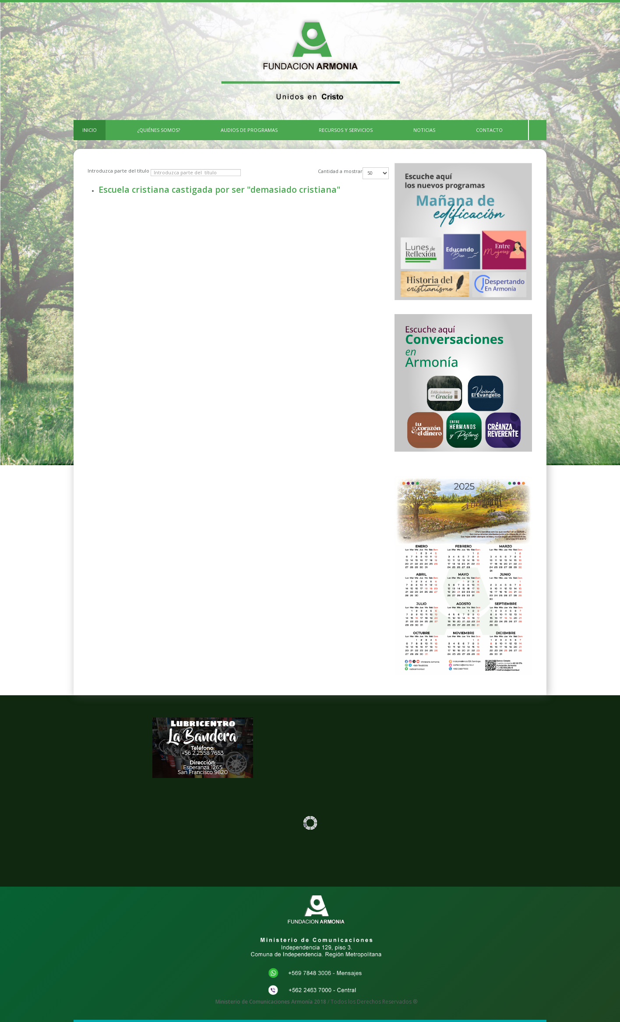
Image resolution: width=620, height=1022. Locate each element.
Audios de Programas (249, 130)
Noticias (424, 130)
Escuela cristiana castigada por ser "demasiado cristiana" (219, 189)
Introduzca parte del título (119, 170)
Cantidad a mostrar (340, 171)
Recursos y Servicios (346, 130)
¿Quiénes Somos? (158, 130)
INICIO (89, 130)
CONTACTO (489, 130)
